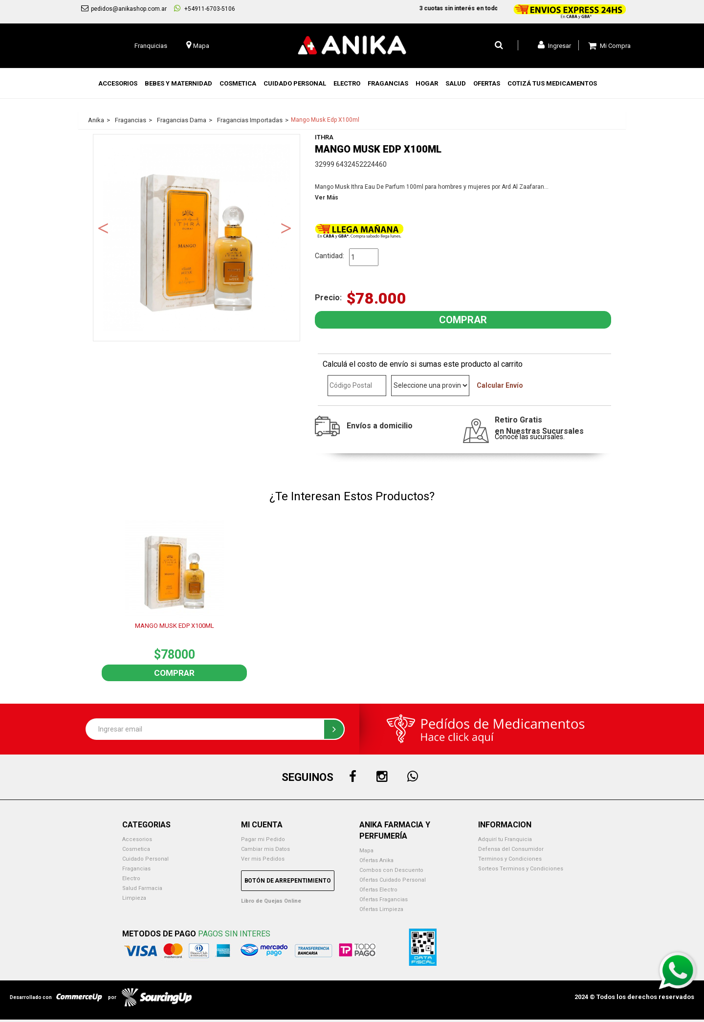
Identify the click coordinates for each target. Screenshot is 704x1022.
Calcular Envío (500, 385)
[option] (196, 237)
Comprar (174, 673)
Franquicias (150, 45)
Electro (131, 878)
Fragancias (136, 869)
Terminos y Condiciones (510, 859)
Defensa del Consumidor (511, 849)
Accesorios (137, 839)
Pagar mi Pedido (263, 839)
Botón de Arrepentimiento (287, 880)
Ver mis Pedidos (263, 859)
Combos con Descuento (391, 870)
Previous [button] (103, 227)
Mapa (366, 850)
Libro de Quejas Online (271, 901)
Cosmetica (136, 849)
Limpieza (134, 898)
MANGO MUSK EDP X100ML (174, 625)
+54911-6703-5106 (204, 8)
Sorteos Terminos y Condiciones (520, 869)
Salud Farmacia (142, 888)
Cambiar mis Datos (265, 849)
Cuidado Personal (145, 859)
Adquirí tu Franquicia (505, 839)
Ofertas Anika (376, 860)
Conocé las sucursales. (530, 437)
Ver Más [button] (326, 197)
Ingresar (554, 45)
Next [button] (286, 227)
